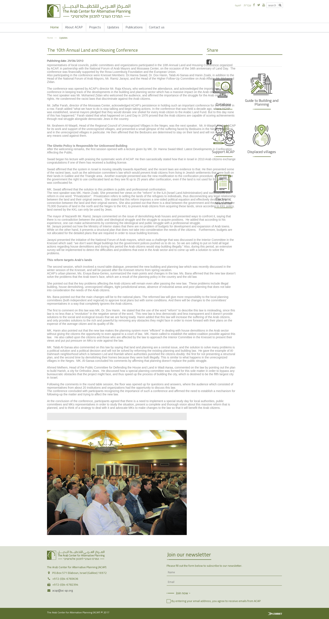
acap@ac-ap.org (62, 590)
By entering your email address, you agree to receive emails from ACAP (216, 601)
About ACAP (74, 27)
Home (54, 27)
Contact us (156, 27)
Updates (113, 27)
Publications (134, 27)
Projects (95, 27)
